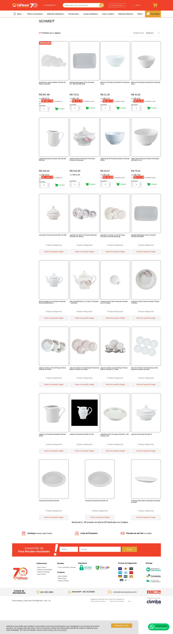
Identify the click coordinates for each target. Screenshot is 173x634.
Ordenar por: (138, 33)
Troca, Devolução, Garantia (67, 586)
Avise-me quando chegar (53, 256)
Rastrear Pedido (63, 599)
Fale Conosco (41, 593)
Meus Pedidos (62, 595)
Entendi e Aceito (122, 626)
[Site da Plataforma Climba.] (154, 619)
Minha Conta (62, 597)
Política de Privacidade (57, 630)
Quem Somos (41, 586)
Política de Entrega (43, 590)
